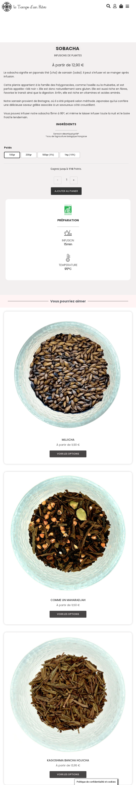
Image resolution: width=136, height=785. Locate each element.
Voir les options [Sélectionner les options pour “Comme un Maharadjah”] (68, 614)
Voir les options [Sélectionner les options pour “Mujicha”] (68, 453)
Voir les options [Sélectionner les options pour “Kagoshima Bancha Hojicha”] (68, 774)
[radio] (12, 155)
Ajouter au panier (66, 191)
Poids (8, 147)
